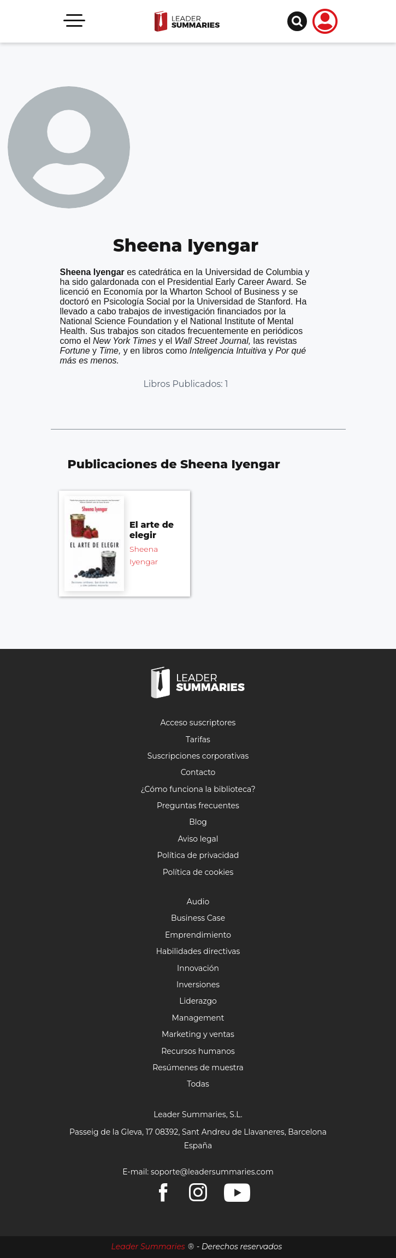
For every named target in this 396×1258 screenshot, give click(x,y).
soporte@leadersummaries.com (212, 1172)
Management (198, 1018)
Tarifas (198, 739)
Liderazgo (198, 1001)
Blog (198, 822)
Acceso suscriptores (198, 723)
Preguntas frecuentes (198, 805)
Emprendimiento (198, 935)
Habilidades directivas (198, 951)
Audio (198, 902)
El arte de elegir (151, 530)
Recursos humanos (198, 1051)
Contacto (198, 772)
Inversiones (198, 984)
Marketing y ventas (198, 1034)
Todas (198, 1084)
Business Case (198, 918)
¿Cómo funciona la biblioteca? (197, 789)
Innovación (198, 968)
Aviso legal (198, 839)
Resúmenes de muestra (198, 1067)
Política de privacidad (198, 855)
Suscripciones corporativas (198, 756)
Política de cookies (198, 872)
